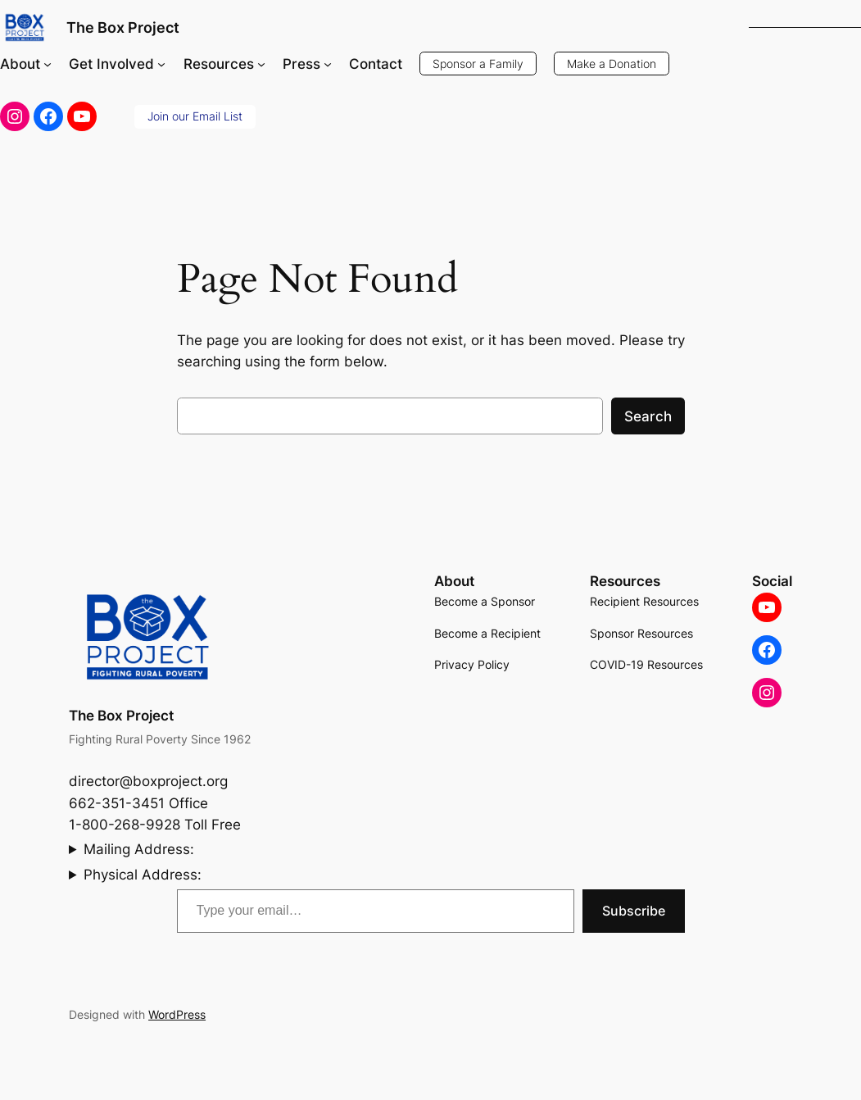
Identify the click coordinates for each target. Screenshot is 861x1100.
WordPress (177, 1014)
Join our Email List (194, 116)
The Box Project (122, 27)
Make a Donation (611, 63)
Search (648, 416)
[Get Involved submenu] (161, 64)
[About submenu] (47, 64)
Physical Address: (143, 874)
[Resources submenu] (261, 64)
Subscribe (633, 910)
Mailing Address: (139, 849)
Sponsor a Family (478, 63)
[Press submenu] (328, 64)
